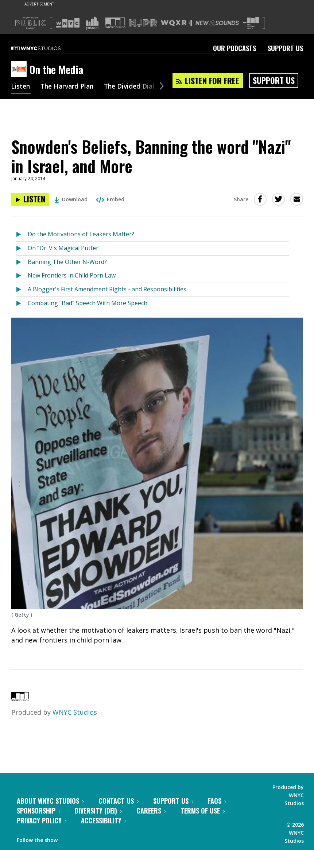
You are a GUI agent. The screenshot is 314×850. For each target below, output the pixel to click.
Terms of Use (203, 810)
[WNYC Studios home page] (45, 48)
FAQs (217, 801)
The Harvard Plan (69, 87)
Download (71, 199)
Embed (110, 199)
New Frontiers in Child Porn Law (72, 275)
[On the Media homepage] (20, 69)
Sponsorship (38, 810)
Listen (21, 87)
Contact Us (118, 801)
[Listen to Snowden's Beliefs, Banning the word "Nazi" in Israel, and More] (30, 199)
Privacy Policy (41, 820)
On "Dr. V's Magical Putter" (64, 248)
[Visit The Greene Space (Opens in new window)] (251, 23)
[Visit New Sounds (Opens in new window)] (217, 23)
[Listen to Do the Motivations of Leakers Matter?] (22, 234)
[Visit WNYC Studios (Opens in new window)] (115, 23)
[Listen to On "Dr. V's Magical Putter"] (22, 248)
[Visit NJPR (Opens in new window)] (143, 23)
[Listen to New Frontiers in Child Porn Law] (22, 276)
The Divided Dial (134, 87)
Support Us (285, 48)
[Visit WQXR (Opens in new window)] (176, 23)
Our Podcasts (234, 48)
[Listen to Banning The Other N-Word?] (22, 262)
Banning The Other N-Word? (67, 262)
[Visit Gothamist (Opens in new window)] (92, 23)
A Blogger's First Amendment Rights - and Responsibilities (107, 289)
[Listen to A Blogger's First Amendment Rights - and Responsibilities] (22, 289)
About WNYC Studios (50, 801)
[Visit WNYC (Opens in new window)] (68, 23)
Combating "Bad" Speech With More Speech (87, 303)
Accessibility (103, 820)
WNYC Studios (75, 712)
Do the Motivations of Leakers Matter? (81, 234)
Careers (151, 810)
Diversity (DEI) (98, 810)
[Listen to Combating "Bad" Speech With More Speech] (22, 303)
